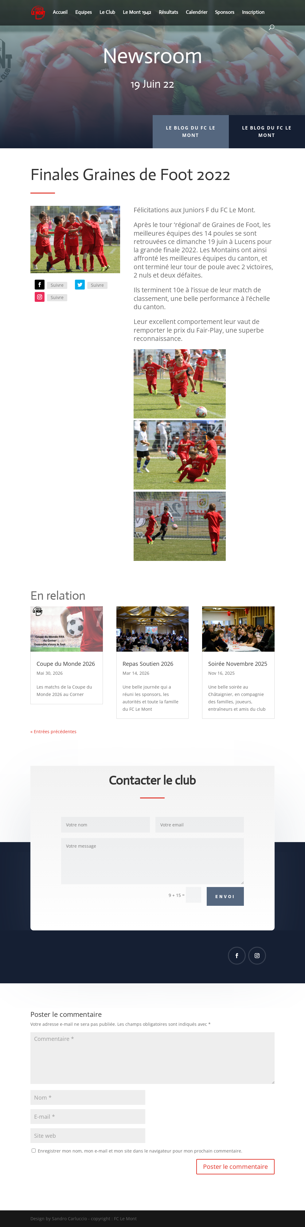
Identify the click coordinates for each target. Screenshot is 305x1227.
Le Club (107, 12)
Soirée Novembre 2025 (237, 663)
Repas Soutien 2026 (148, 663)
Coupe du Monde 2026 (66, 663)
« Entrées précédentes (53, 731)
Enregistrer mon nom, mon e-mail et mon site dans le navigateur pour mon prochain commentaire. (140, 1151)
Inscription (253, 12)
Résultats (168, 12)
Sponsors (224, 12)
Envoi (225, 896)
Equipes (83, 12)
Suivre (57, 285)
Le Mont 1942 (137, 12)
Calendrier (196, 12)
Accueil (60, 12)
